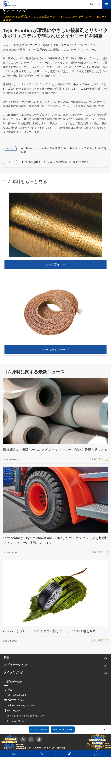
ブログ (23, 10)
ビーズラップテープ (55, 351)
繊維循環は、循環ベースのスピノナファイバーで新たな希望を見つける (55, 450)
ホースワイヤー (55, 265)
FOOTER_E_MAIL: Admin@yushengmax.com (19, 703)
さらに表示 (99, 459)
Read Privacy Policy (62, 729)
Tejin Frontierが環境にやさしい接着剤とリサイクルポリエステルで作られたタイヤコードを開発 (55, 18)
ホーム (10, 10)
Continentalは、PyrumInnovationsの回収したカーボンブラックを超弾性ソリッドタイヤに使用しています (55, 540)
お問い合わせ (13, 681)
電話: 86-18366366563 (15, 692)
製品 (6, 657)
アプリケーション (15, 664)
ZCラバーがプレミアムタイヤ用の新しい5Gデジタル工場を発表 (49, 631)
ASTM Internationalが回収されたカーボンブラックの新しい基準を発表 (64, 150)
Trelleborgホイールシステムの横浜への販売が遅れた (56, 162)
